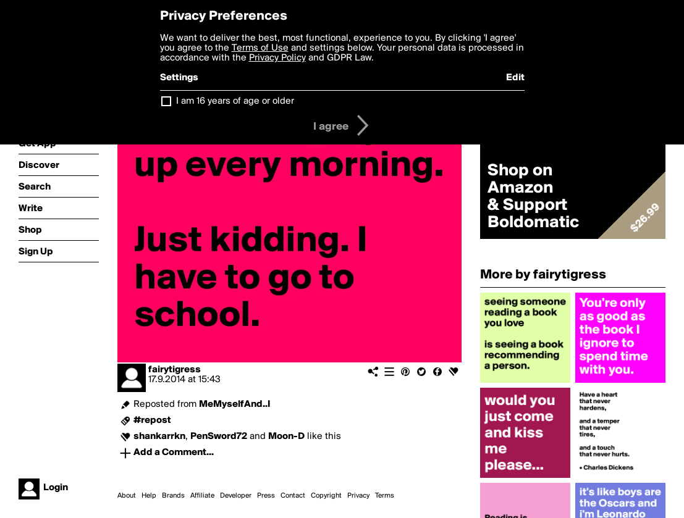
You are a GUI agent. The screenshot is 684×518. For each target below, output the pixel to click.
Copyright (326, 495)
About (126, 495)
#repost (152, 420)
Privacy (358, 495)
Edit (515, 78)
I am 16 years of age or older (235, 101)
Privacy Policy (277, 58)
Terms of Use (260, 48)
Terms (384, 495)
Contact (293, 495)
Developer (235, 495)
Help (148, 495)
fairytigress (174, 370)
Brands (173, 495)
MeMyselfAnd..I (235, 404)
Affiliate (202, 495)
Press (266, 495)
